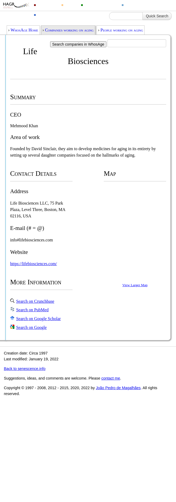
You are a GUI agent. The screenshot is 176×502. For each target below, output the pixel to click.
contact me (110, 378)
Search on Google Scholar (38, 318)
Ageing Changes (141, 4)
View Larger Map (134, 285)
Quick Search (157, 16)
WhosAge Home (24, 30)
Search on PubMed (32, 310)
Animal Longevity (100, 4)
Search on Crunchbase (35, 301)
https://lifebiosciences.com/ (33, 263)
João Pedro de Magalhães (118, 388)
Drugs (70, 4)
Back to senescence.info (24, 368)
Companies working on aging (69, 30)
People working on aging (122, 30)
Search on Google (31, 327)
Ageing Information (55, 14)
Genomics (47, 4)
